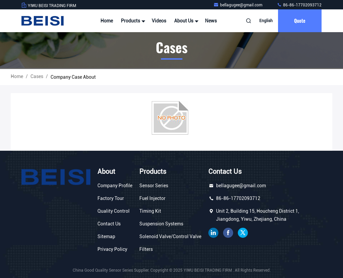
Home (106, 20)
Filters (146, 249)
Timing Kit (150, 211)
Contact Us (109, 223)
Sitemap (106, 236)
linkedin (213, 233)
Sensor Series (153, 185)
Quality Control (113, 211)
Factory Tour (110, 198)
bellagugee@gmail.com (238, 5)
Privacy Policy (112, 249)
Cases (36, 76)
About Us (185, 20)
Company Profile (114, 185)
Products (132, 20)
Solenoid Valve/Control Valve (170, 236)
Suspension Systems (161, 223)
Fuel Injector (152, 198)
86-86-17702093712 (299, 5)
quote (299, 20)
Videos (159, 20)
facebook (228, 233)
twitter (243, 233)
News (211, 20)
